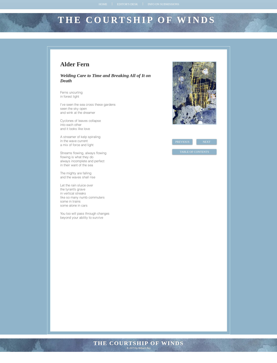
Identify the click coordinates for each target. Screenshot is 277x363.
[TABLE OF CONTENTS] (194, 152)
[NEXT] (207, 142)
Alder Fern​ (74, 64)
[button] (163, 3)
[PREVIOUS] (182, 142)
